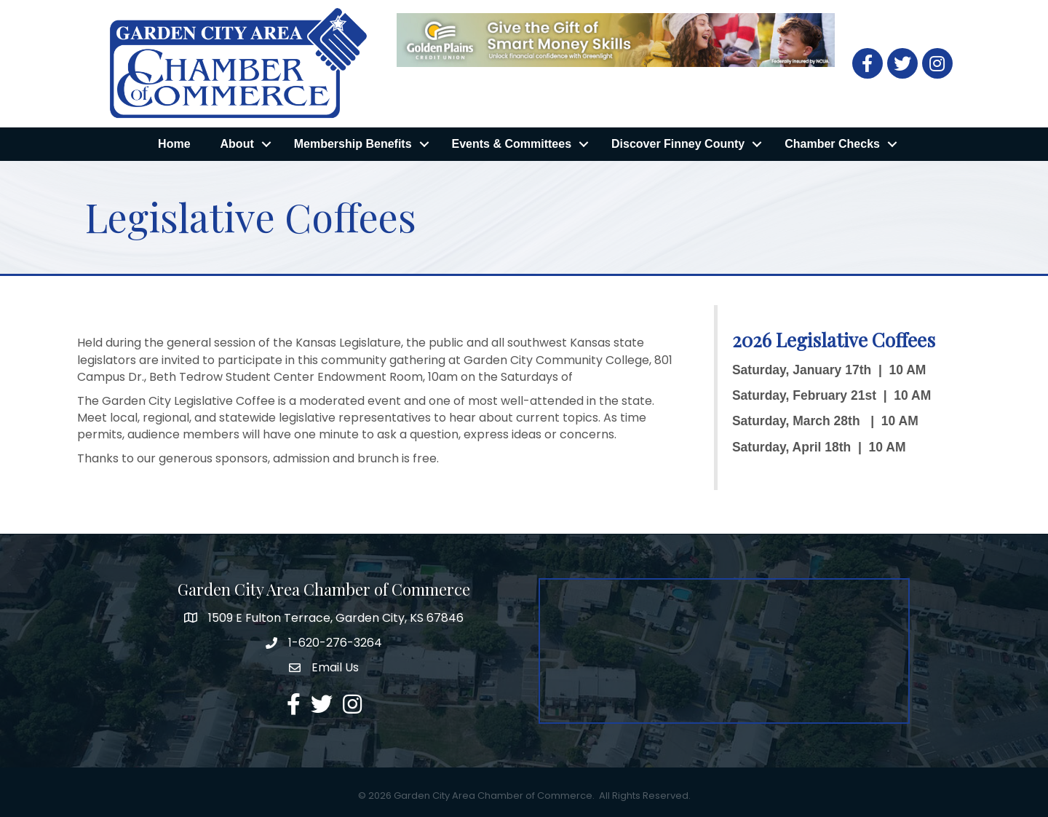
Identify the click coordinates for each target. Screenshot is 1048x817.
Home (174, 144)
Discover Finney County (678, 144)
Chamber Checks (832, 144)
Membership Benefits (353, 144)
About (237, 144)
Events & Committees (512, 144)
